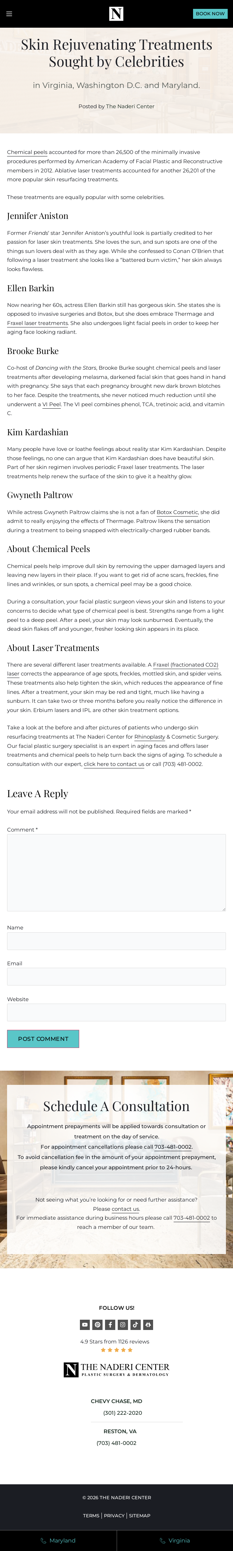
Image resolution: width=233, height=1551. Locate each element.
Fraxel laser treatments (37, 323)
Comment (22, 829)
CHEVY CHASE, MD (116, 1401)
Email (14, 963)
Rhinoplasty (149, 736)
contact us (125, 1208)
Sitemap (139, 1515)
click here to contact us (114, 764)
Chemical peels (27, 152)
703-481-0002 (173, 1146)
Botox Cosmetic (177, 512)
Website (18, 999)
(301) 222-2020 (122, 1412)
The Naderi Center (130, 106)
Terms (91, 1515)
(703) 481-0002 (116, 1443)
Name (15, 927)
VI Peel (51, 404)
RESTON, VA (120, 1431)
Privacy (114, 1515)
